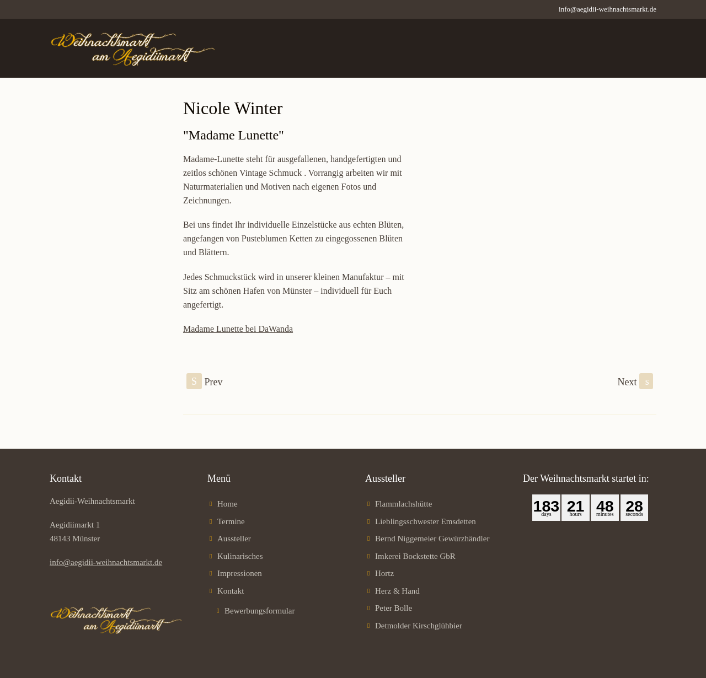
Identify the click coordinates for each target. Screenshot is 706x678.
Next (636, 381)
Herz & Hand (397, 590)
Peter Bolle (393, 608)
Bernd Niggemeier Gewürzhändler (432, 538)
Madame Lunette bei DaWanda (238, 328)
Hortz (384, 573)
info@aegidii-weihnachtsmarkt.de (607, 9)
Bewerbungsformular (259, 610)
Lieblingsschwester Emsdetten (425, 521)
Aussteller (234, 538)
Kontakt (230, 590)
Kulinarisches (240, 556)
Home (227, 503)
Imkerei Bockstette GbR (415, 556)
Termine (231, 521)
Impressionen (239, 573)
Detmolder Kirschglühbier (418, 625)
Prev (204, 381)
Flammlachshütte (403, 503)
